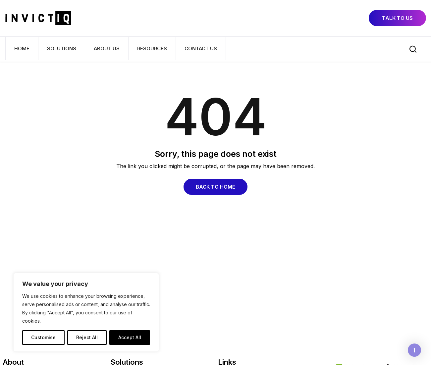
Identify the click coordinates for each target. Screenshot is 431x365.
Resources (152, 48)
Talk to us (397, 18)
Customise (43, 337)
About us (107, 48)
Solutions (61, 48)
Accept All (129, 337)
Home (21, 48)
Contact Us (201, 48)
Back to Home (215, 187)
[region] (86, 312)
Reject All (87, 337)
